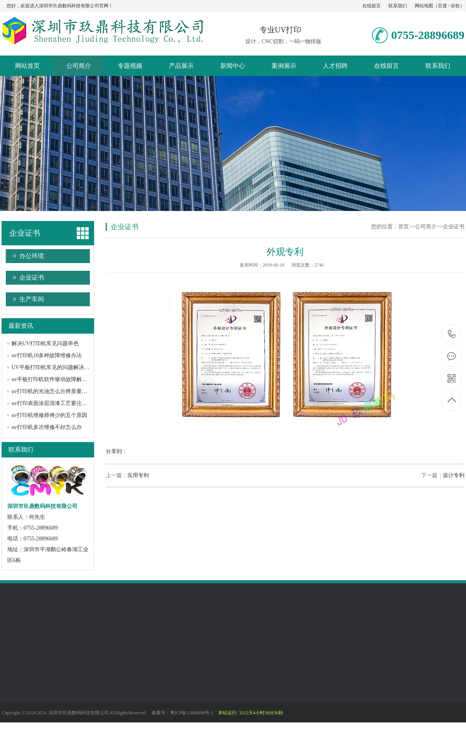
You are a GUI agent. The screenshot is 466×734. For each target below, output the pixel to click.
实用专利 (138, 475)
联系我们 (397, 5)
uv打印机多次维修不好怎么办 (47, 427)
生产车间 (31, 299)
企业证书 (24, 233)
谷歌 (455, 5)
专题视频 (130, 65)
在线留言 (371, 5)
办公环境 (31, 256)
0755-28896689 (452, 334)
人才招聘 (335, 65)
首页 (403, 226)
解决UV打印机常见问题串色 (45, 343)
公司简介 (78, 65)
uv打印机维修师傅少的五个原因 (49, 415)
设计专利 (453, 475)
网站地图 (424, 5)
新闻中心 (232, 65)
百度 (442, 5)
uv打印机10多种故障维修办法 (47, 355)
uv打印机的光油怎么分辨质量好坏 (52, 391)
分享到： (116, 451)
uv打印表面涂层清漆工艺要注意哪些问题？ (63, 403)
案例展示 (284, 65)
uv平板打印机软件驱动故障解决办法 (55, 379)
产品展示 (181, 65)
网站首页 (27, 65)
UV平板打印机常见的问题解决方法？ (56, 367)
